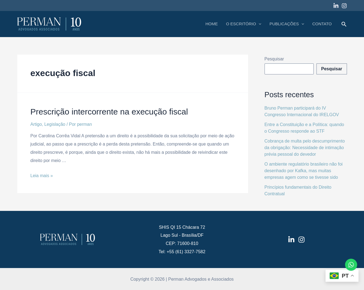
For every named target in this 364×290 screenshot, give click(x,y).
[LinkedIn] (291, 239)
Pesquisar (274, 59)
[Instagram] (344, 6)
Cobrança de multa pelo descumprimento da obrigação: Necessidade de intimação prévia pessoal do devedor (305, 148)
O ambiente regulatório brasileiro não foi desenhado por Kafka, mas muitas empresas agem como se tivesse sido (304, 171)
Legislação (54, 124)
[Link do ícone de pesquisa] (344, 24)
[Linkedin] (336, 6)
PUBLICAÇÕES (286, 24)
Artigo (36, 124)
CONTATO (322, 23)
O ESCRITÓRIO (243, 24)
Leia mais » (41, 175)
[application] (258, 24)
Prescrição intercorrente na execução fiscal (109, 111)
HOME (211, 23)
